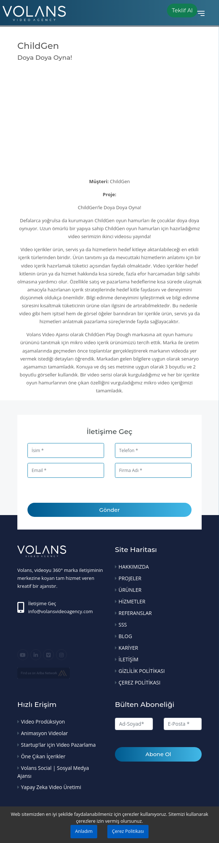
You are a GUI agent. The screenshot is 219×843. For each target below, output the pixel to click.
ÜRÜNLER (130, 589)
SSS (123, 624)
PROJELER (130, 578)
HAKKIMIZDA (134, 566)
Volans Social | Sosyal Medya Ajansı (53, 771)
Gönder (109, 509)
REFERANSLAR (135, 613)
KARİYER (128, 647)
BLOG (125, 636)
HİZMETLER (132, 601)
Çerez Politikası (128, 831)
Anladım (84, 831)
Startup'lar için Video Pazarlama (58, 744)
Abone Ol (158, 754)
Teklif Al (182, 10)
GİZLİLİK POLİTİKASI (142, 670)
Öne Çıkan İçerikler (43, 756)
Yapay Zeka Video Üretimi (51, 787)
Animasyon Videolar (44, 733)
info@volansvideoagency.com (60, 611)
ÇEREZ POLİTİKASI (139, 682)
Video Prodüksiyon (43, 721)
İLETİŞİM (128, 659)
